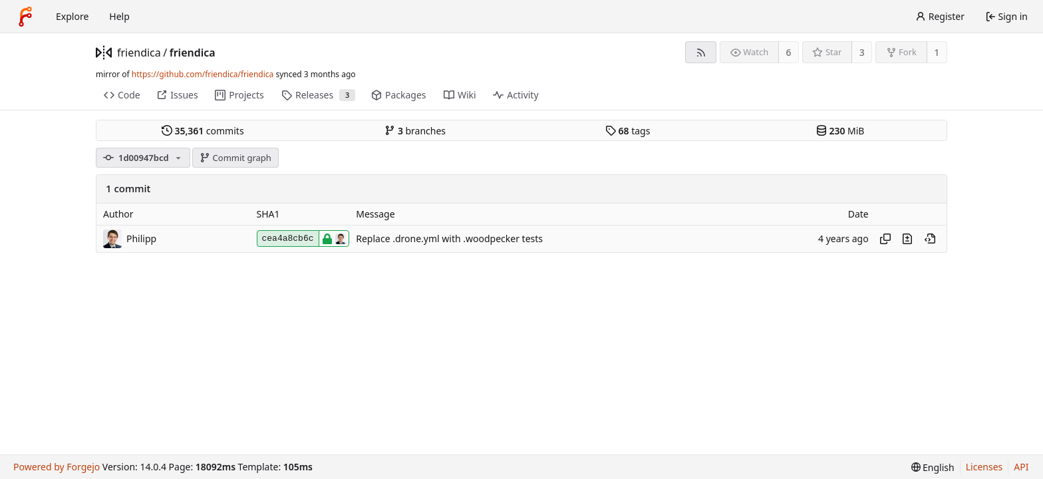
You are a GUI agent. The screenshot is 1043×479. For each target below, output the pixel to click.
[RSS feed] (700, 52)
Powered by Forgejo (56, 466)
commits (203, 130)
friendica (139, 52)
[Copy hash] (885, 239)
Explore (72, 16)
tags (627, 130)
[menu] (933, 467)
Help (119, 16)
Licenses (984, 466)
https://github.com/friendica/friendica (202, 74)
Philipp (141, 238)
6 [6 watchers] (789, 52)
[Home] (25, 17)
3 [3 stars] (862, 52)
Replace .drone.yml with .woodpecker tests (449, 238)
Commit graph (235, 158)
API (1021, 466)
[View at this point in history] (930, 239)
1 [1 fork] (936, 52)
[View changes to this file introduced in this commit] (907, 239)
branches (415, 130)
